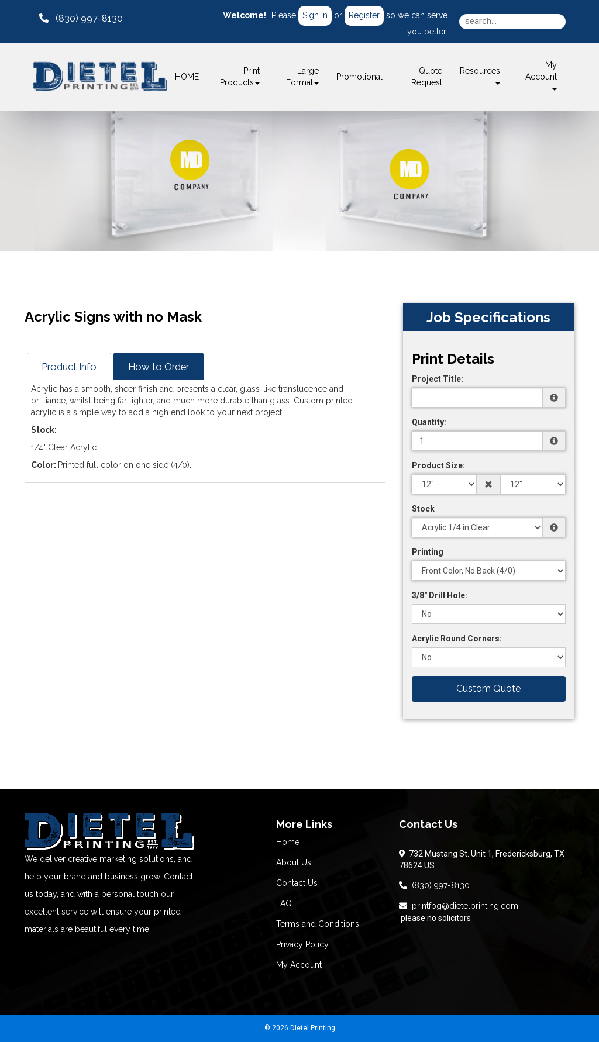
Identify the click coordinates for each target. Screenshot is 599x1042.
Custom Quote (488, 688)
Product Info (69, 366)
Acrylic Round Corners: (457, 638)
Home (288, 842)
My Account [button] (541, 75)
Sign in (315, 15)
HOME (187, 76)
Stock (423, 508)
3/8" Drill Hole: (439, 595)
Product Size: (438, 465)
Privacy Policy (302, 944)
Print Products (240, 76)
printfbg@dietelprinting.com (458, 905)
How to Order (158, 366)
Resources (480, 75)
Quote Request (426, 76)
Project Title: (437, 379)
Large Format (302, 76)
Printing (427, 552)
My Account (299, 964)
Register (364, 15)
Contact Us (297, 883)
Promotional (359, 76)
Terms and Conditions (317, 924)
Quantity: (429, 422)
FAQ (284, 903)
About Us (293, 862)
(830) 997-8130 (434, 885)
